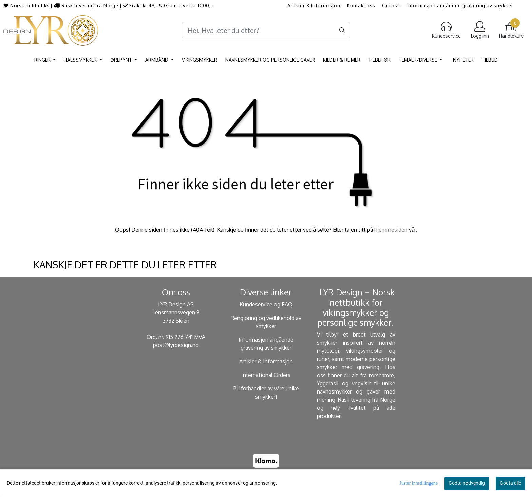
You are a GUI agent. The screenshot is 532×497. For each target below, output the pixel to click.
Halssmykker (81, 60)
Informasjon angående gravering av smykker (460, 5)
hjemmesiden (390, 229)
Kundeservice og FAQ (266, 304)
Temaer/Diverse (418, 60)
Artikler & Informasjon (313, 5)
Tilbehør (379, 60)
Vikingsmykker (199, 60)
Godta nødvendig (467, 483)
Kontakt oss (361, 5)
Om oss (391, 5)
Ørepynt (121, 60)
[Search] (266, 30)
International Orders (265, 374)
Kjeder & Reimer (341, 60)
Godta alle (510, 483)
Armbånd (157, 60)
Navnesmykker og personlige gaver (270, 60)
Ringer (43, 60)
